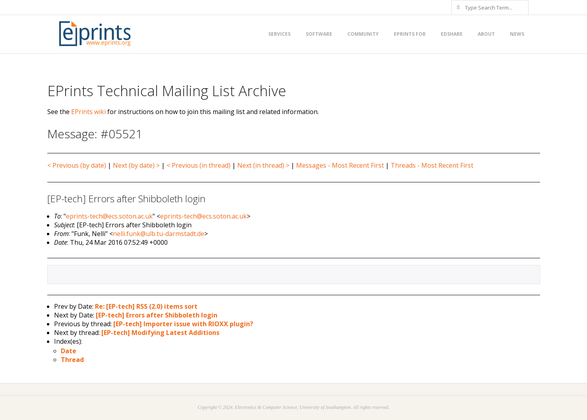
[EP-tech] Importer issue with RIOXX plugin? (183, 323)
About (486, 34)
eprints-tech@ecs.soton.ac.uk (109, 216)
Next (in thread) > (263, 165)
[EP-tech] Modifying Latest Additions (160, 332)
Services (279, 34)
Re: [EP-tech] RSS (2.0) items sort (146, 306)
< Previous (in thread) (199, 165)
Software (319, 34)
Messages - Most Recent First (340, 165)
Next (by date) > (136, 165)
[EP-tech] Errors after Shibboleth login (156, 315)
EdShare (452, 34)
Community (363, 34)
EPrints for (410, 34)
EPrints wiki (88, 111)
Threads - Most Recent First (432, 165)
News (517, 34)
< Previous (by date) (76, 165)
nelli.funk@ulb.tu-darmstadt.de (158, 233)
